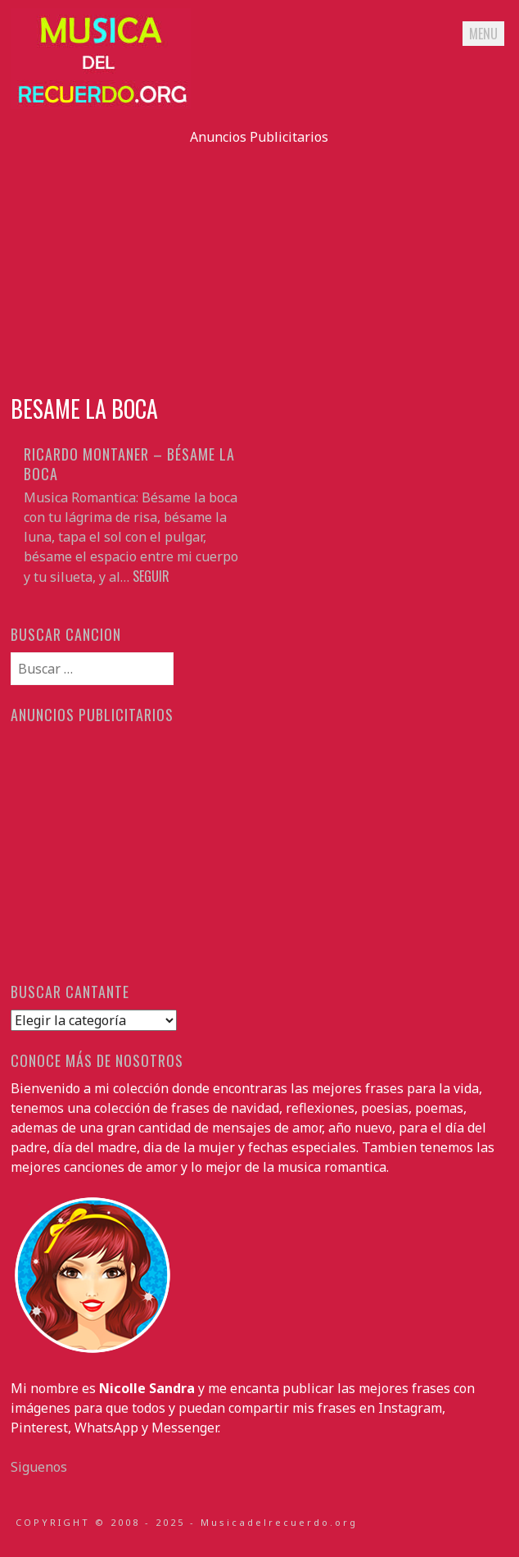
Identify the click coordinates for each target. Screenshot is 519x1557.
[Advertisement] (260, 261)
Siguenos (39, 1467)
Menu (483, 33)
